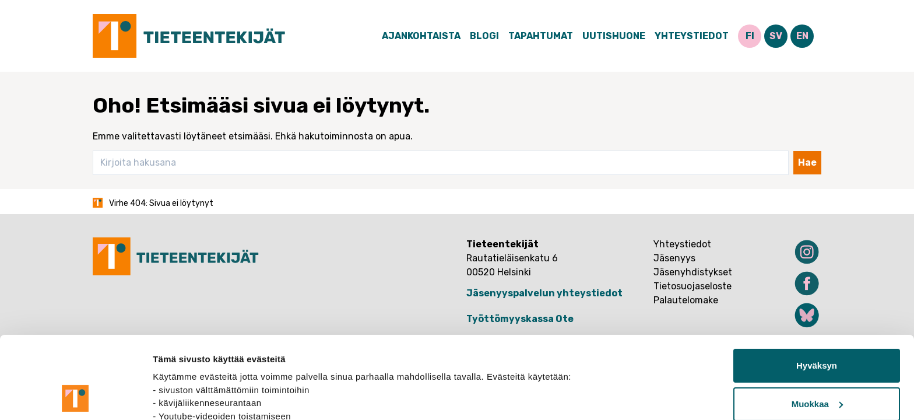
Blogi (484, 35)
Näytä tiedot (178, 397)
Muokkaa (817, 326)
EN (802, 35)
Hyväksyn (816, 288)
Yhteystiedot (692, 35)
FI (750, 35)
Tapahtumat (540, 35)
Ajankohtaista (421, 35)
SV (775, 35)
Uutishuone (613, 35)
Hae (807, 162)
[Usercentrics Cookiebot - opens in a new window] (75, 397)
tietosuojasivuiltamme (202, 365)
